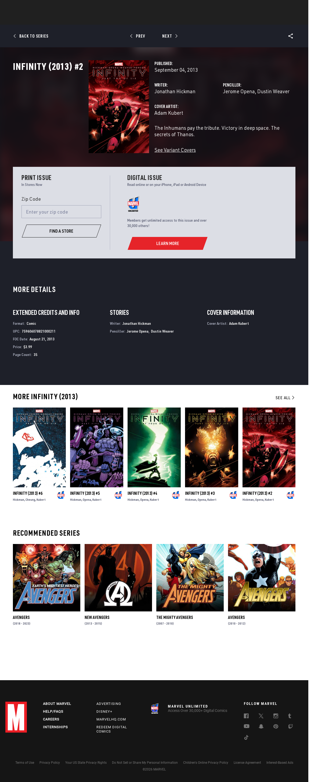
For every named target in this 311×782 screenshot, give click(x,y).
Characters (120, 19)
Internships (55, 727)
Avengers (21, 652)
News (74, 19)
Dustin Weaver (247, 115)
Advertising (108, 704)
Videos (214, 19)
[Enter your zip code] (61, 246)
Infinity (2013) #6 (27, 528)
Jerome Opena (212, 115)
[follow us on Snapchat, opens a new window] (261, 727)
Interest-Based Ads (279, 763)
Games (193, 19)
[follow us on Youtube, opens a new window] (246, 726)
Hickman (18, 534)
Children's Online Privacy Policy (205, 763)
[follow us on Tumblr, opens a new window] (289, 716)
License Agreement (247, 763)
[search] (296, 7)
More (233, 19)
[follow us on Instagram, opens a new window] (275, 716)
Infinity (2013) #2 (257, 528)
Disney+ (104, 711)
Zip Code (31, 233)
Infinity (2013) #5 (85, 528)
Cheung (30, 534)
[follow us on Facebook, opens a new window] (246, 716)
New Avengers (97, 652)
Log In (25, 7)
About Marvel (57, 704)
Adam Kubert (116, 136)
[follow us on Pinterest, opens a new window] (275, 727)
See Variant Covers (122, 167)
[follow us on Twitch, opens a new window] (290, 727)
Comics (94, 19)
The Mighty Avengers (174, 652)
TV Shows (170, 19)
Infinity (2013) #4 (142, 528)
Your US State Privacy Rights (86, 763)
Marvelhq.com (111, 719)
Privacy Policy (49, 763)
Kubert (41, 534)
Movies (147, 19)
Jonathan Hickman (122, 115)
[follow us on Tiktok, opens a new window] (246, 738)
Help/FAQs (53, 711)
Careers (51, 719)
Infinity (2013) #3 (200, 528)
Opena (87, 534)
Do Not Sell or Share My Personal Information (145, 763)
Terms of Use (24, 763)
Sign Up (42, 7)
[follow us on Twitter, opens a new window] (261, 716)
